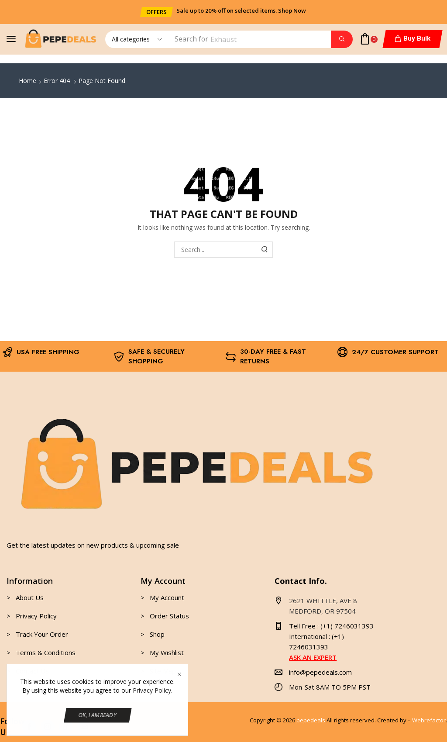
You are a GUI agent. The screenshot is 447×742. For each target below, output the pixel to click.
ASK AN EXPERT (313, 657)
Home (27, 80)
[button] (156, 12)
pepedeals (310, 720)
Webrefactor (429, 720)
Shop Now (292, 10)
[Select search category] (136, 39)
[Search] (342, 39)
